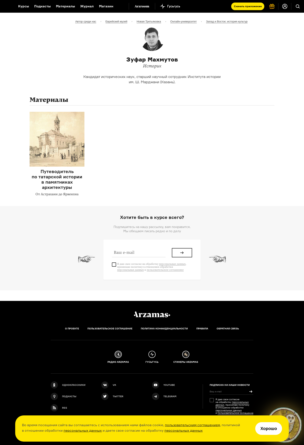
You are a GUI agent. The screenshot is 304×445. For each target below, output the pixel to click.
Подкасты (42, 6)
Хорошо (268, 428)
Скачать (248, 6)
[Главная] (152, 314)
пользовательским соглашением (192, 425)
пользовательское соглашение (165, 269)
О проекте (72, 328)
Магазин (106, 6)
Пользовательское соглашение (109, 328)
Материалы (65, 6)
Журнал (87, 6)
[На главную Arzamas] (6, 6)
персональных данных (83, 430)
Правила (202, 328)
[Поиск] (297, 6)
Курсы (23, 6)
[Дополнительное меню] (121, 6)
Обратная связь (228, 328)
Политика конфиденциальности (164, 328)
